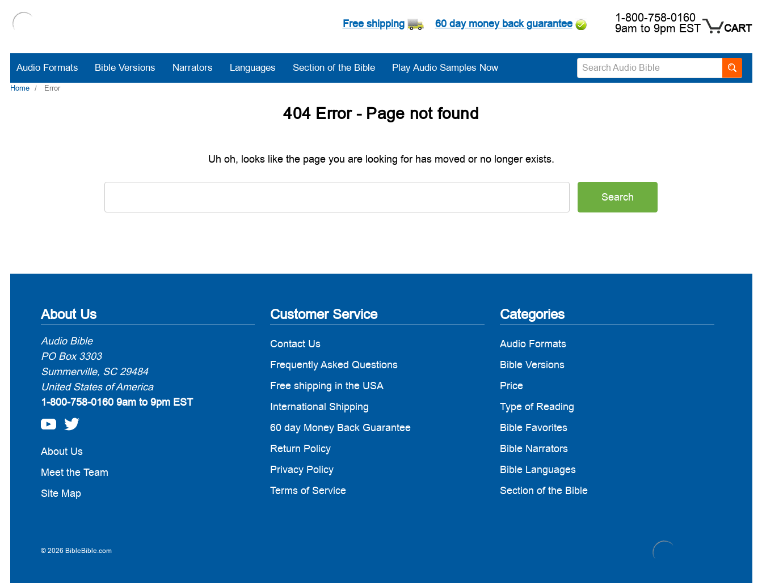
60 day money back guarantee (503, 23)
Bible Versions (131, 67)
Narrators (198, 67)
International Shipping (319, 406)
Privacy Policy (302, 469)
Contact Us (295, 344)
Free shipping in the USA (327, 385)
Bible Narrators (534, 448)
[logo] (23, 25)
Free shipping (374, 23)
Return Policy (300, 448)
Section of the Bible (339, 67)
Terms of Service (308, 490)
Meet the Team (74, 472)
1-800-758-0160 (655, 17)
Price (511, 385)
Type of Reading (537, 406)
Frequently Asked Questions (334, 365)
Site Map (61, 493)
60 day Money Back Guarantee (340, 427)
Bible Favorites (533, 427)
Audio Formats (53, 67)
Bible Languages (538, 469)
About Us (62, 451)
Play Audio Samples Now (445, 67)
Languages (258, 67)
